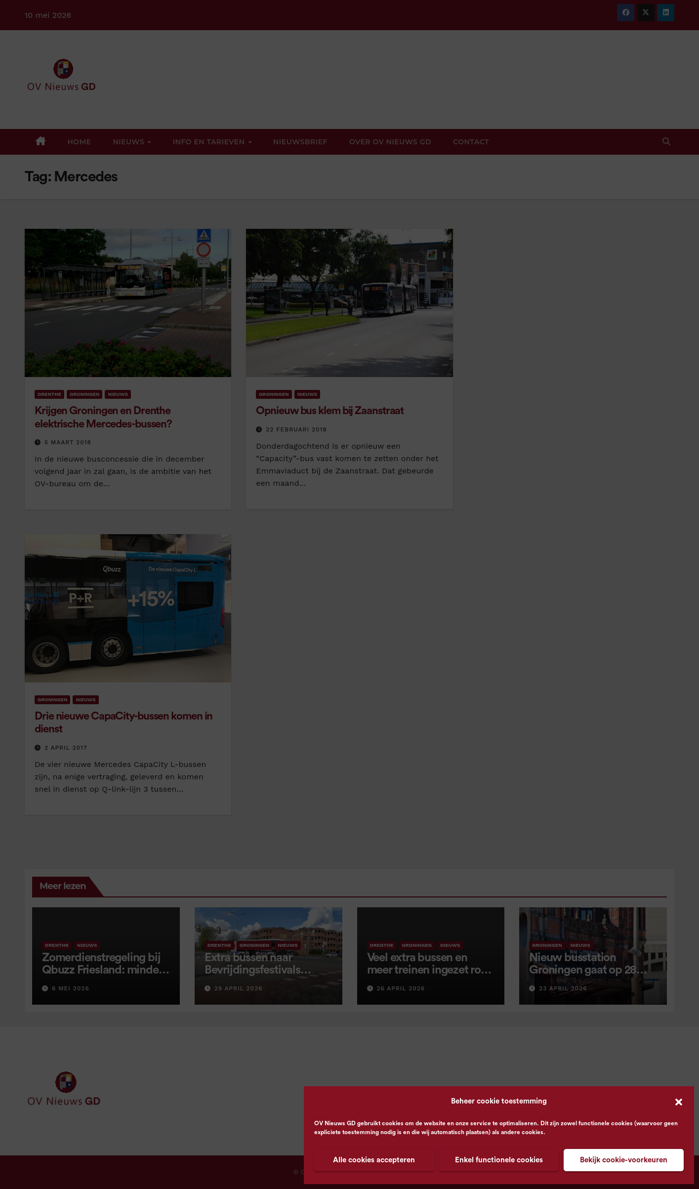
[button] (679, 1101)
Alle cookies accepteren (374, 1160)
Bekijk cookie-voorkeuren (623, 1160)
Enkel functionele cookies (499, 1160)
